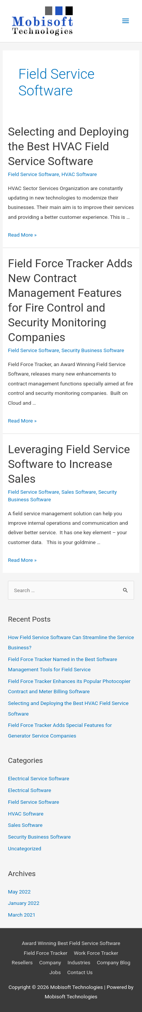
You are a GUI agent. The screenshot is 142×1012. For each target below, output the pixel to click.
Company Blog (114, 962)
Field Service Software (33, 174)
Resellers (22, 962)
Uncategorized (24, 848)
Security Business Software (92, 350)
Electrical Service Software (38, 778)
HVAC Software (79, 174)
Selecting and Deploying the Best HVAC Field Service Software (68, 146)
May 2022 (19, 892)
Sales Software (78, 492)
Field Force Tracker (45, 953)
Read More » (22, 235)
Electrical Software (29, 790)
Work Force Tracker (96, 953)
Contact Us (80, 972)
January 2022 (23, 903)
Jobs (55, 972)
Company (50, 962)
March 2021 (22, 915)
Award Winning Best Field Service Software (71, 943)
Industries (78, 962)
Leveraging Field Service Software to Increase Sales (69, 464)
